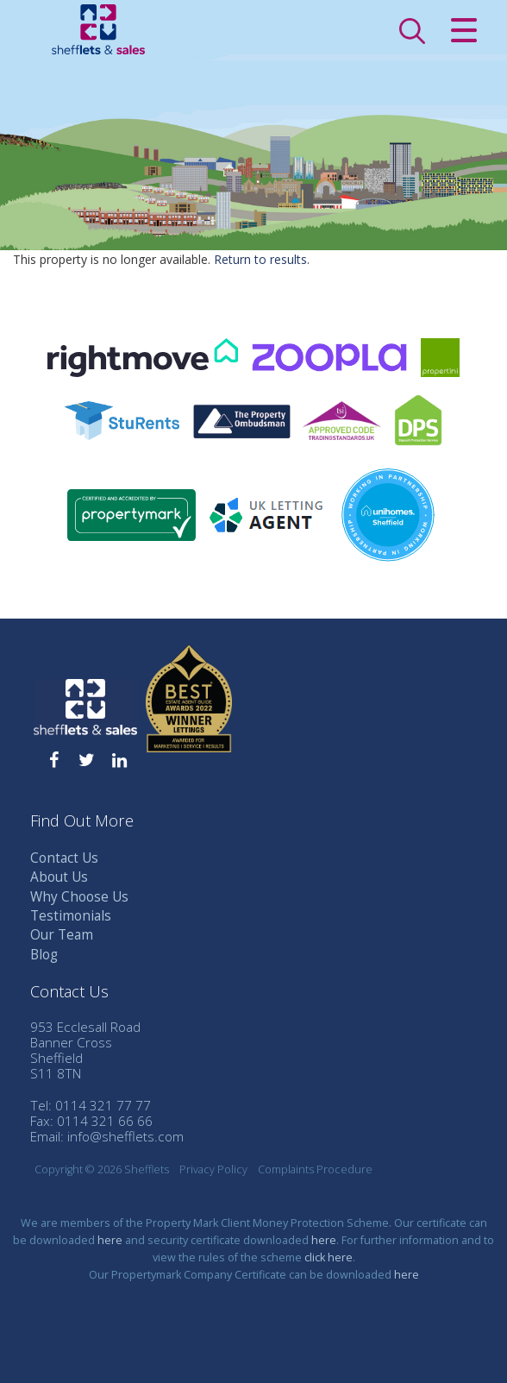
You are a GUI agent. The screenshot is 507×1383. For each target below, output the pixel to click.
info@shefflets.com (125, 1137)
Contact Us (64, 858)
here (109, 1240)
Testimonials (70, 916)
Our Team (61, 935)
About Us (59, 877)
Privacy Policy (213, 1169)
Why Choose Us (79, 897)
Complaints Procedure (315, 1169)
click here (328, 1257)
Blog (44, 955)
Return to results (260, 259)
